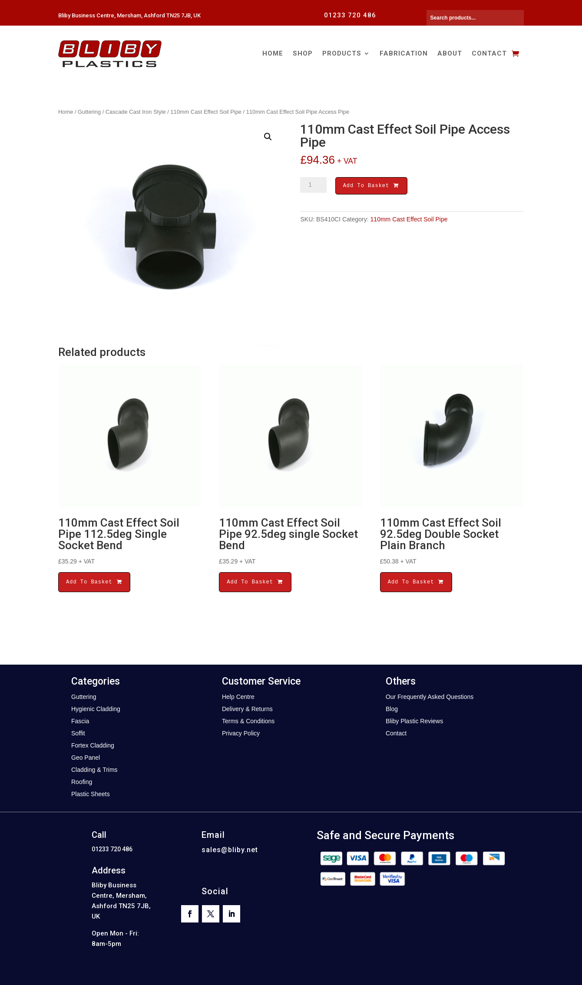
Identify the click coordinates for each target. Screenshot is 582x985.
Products (341, 53)
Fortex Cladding (92, 745)
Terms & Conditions (248, 721)
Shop (303, 53)
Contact (489, 53)
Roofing (81, 781)
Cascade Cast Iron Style (136, 112)
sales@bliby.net (230, 850)
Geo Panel (85, 757)
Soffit (78, 733)
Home (272, 53)
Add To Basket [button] (94, 582)
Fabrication (404, 53)
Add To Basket (371, 186)
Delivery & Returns (247, 708)
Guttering (89, 112)
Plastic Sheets (90, 794)
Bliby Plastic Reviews (414, 721)
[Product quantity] (313, 185)
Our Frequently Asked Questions (429, 696)
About (449, 53)
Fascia (80, 721)
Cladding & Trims (94, 769)
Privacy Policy (241, 733)
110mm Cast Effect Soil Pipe (205, 112)
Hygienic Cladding (95, 708)
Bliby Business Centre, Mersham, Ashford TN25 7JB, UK (129, 15)
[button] (268, 137)
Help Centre (238, 696)
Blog (392, 708)
